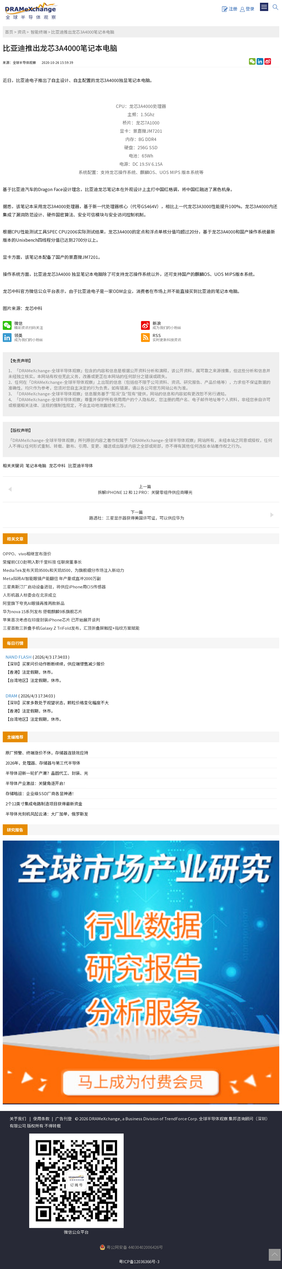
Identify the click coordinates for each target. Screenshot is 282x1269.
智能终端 (39, 32)
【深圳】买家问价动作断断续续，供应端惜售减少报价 (55, 664)
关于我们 (18, 1118)
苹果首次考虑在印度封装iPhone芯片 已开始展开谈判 (51, 620)
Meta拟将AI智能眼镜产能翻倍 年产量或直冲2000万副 (52, 578)
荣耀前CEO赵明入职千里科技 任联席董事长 (42, 562)
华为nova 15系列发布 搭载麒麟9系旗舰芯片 (42, 611)
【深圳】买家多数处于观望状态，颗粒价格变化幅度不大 (57, 702)
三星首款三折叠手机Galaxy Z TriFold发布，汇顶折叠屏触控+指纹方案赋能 (71, 628)
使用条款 (41, 1118)
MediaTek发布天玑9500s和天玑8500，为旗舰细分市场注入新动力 (63, 570)
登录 (247, 8)
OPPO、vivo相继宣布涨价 (27, 553)
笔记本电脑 (36, 465)
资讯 (21, 32)
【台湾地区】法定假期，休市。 (34, 680)
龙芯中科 (57, 465)
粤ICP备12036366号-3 (139, 1261)
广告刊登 (63, 1118)
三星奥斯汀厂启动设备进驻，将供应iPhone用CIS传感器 (54, 586)
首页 (9, 32)
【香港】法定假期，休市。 (30, 672)
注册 (229, 8)
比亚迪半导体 (80, 465)
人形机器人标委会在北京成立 (29, 595)
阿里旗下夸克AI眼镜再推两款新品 (33, 603)
